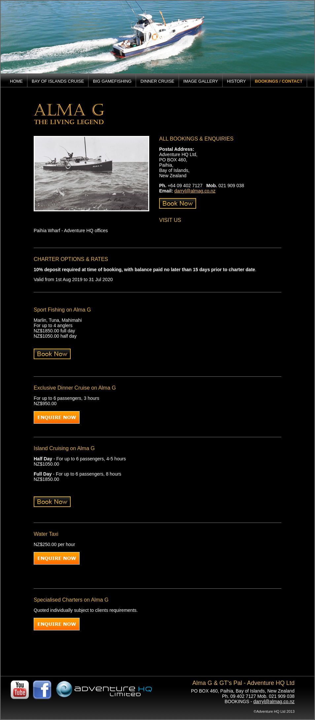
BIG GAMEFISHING (112, 81)
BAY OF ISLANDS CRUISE (58, 81)
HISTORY (236, 81)
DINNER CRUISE (157, 81)
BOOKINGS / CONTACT (278, 81)
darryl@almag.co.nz (195, 190)
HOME (16, 81)
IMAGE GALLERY (200, 81)
